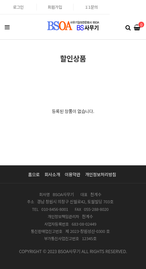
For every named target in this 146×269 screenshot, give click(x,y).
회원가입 (55, 7)
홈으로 (34, 174)
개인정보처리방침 (100, 174)
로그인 (18, 7)
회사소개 (52, 174)
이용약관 (72, 174)
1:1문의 (91, 7)
